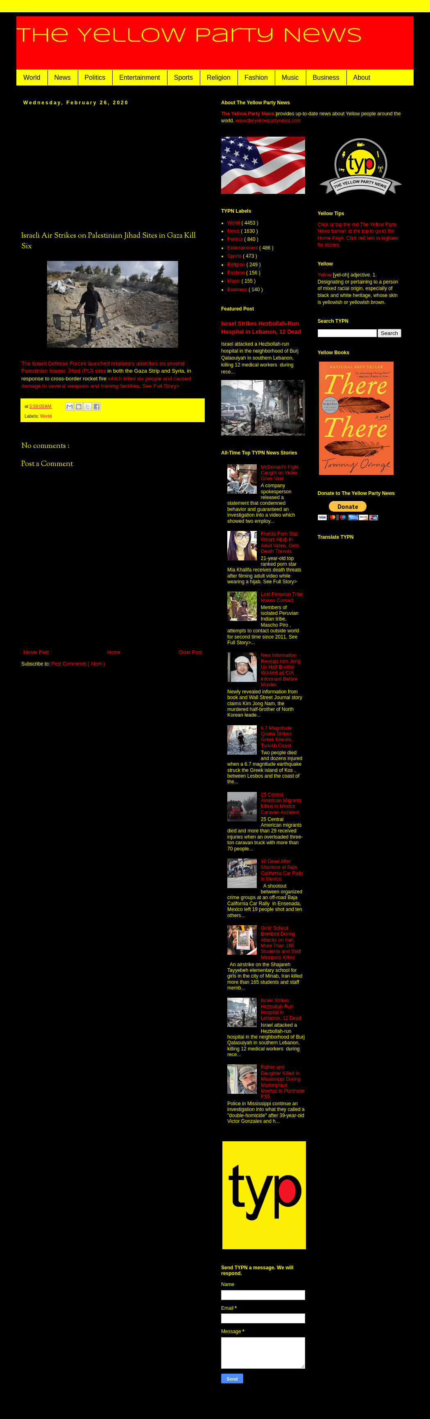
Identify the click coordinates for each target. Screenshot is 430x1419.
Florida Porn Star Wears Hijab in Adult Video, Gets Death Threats (280, 542)
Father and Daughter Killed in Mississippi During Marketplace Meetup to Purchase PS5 (283, 1082)
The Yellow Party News (189, 36)
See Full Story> (160, 386)
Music (290, 77)
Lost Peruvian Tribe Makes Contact (282, 597)
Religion (219, 77)
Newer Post (36, 652)
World (32, 77)
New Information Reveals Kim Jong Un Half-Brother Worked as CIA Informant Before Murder (281, 670)
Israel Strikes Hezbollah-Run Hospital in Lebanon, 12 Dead (281, 1009)
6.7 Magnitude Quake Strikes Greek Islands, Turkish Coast (276, 737)
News (62, 77)
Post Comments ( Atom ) (78, 664)
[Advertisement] (112, 167)
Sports (183, 77)
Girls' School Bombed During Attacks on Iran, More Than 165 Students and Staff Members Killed (281, 942)
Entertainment (139, 77)
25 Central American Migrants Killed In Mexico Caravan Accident (281, 803)
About (362, 77)
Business (326, 77)
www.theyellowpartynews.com (268, 121)
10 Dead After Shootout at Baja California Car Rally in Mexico (282, 870)
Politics (95, 77)
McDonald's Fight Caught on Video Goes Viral (280, 473)
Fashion (256, 77)
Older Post (190, 652)
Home (113, 652)
